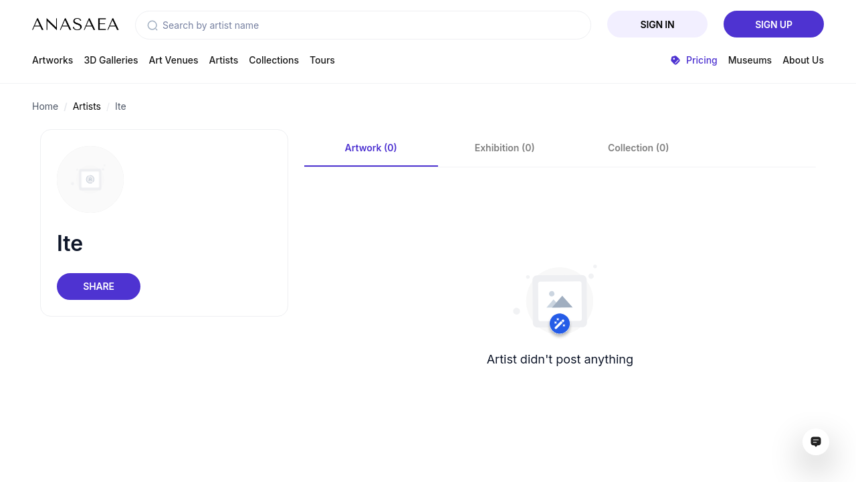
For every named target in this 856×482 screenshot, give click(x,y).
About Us (803, 60)
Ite (120, 106)
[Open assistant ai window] (815, 441)
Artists (224, 60)
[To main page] (75, 24)
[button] (152, 25)
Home (45, 106)
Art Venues (174, 60)
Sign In (658, 24)
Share (98, 286)
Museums (750, 60)
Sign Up (773, 24)
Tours (322, 60)
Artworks (52, 60)
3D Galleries (111, 60)
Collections (274, 60)
